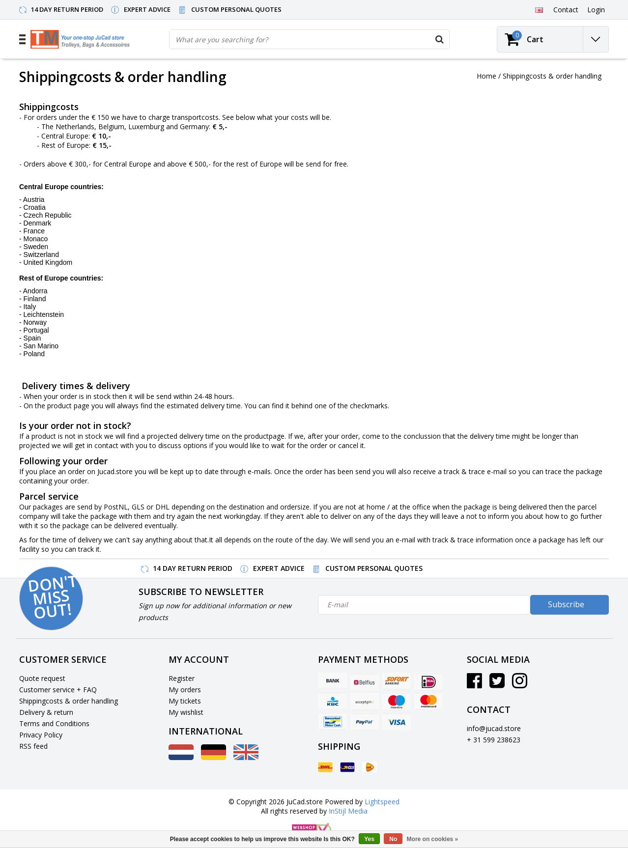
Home (486, 76)
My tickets (185, 701)
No (393, 839)
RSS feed (33, 746)
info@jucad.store (494, 728)
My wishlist (186, 712)
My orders (185, 689)
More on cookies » (432, 839)
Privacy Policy (40, 734)
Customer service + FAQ (58, 689)
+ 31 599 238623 (493, 739)
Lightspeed (382, 801)
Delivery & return (46, 712)
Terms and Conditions (54, 723)
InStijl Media (348, 811)
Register (182, 678)
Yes (369, 839)
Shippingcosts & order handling (552, 76)
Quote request (42, 678)
